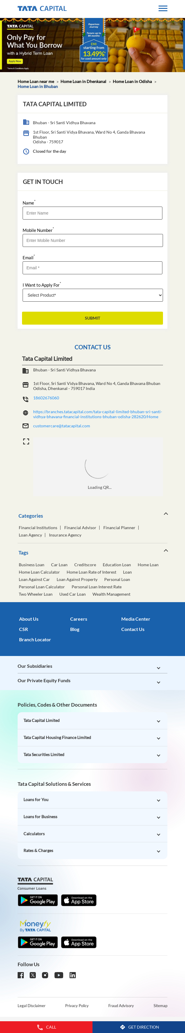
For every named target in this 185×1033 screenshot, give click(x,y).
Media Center (135, 619)
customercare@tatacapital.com (61, 425)
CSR (23, 629)
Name (29, 202)
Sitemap (160, 1005)
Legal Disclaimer (32, 1005)
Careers (78, 619)
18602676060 (46, 397)
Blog (74, 629)
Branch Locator (35, 639)
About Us (28, 619)
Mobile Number (38, 230)
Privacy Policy (77, 1005)
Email (29, 257)
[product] (93, 295)
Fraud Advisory (121, 1005)
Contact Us (132, 629)
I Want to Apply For (42, 284)
